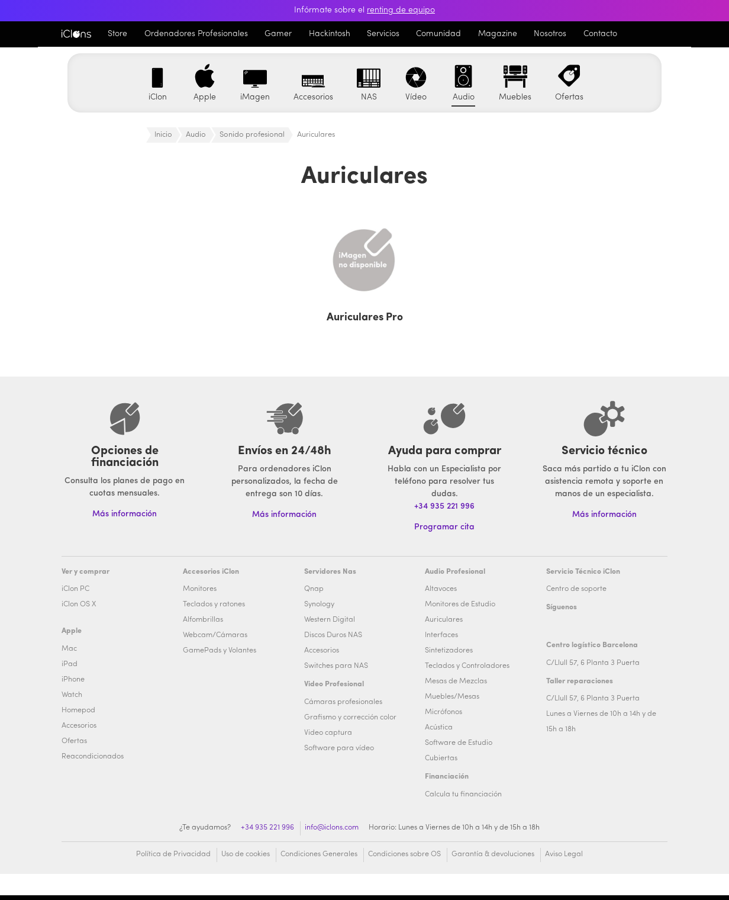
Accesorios (79, 725)
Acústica (439, 727)
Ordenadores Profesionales (196, 34)
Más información (604, 514)
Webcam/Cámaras (215, 635)
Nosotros (550, 34)
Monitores (200, 589)
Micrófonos (443, 712)
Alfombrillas (203, 619)
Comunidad (438, 34)
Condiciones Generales (318, 854)
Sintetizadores (449, 650)
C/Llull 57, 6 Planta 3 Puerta (593, 663)
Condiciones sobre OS (404, 854)
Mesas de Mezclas (456, 681)
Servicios (383, 34)
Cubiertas (441, 758)
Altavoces (441, 589)
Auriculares (444, 619)
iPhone (73, 679)
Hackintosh (329, 34)
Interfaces (441, 635)
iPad (70, 664)
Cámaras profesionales (343, 702)
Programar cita (444, 527)
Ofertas (74, 741)
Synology (319, 604)
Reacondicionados (93, 756)
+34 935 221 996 (444, 506)
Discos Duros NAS (333, 635)
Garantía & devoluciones (492, 854)
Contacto (600, 34)
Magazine (497, 34)
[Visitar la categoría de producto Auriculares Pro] (364, 271)
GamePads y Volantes (219, 650)
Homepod (78, 710)
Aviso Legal (564, 854)
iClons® (76, 34)
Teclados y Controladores (467, 666)
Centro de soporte (576, 589)
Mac (69, 648)
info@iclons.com (332, 827)
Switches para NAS (336, 666)
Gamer (278, 34)
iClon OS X (79, 604)
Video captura (328, 733)
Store (117, 34)
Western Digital (329, 619)
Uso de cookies (245, 854)
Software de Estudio (458, 743)
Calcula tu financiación (463, 794)
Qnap (314, 589)
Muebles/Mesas (452, 696)
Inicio (163, 135)
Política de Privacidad (173, 854)
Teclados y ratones (214, 604)
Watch (72, 695)
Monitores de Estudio (460, 604)
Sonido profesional (252, 135)
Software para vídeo (339, 748)
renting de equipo (401, 10)
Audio (196, 135)
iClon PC (75, 589)
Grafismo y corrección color (350, 717)
